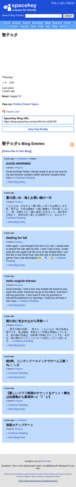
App (48, 26)
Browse (16, 22)
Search (68, 15)
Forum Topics (31, 104)
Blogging (18, 167)
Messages (37, 22)
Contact (19, 476)
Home (7, 22)
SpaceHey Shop (53, 476)
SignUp (70, 3)
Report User (10, 111)
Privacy (60, 474)
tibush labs (46, 461)
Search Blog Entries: (13, 15)
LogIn (61, 3)
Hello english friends (21, 281)
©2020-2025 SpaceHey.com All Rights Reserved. (38, 481)
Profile (17, 104)
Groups (14, 26)
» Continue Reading (24, 177)
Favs (33, 26)
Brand (31, 474)
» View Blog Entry (15, 182)
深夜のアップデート (19, 425)
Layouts (24, 26)
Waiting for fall (16, 237)
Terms (52, 474)
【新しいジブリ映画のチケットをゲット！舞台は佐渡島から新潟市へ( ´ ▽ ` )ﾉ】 (38, 394)
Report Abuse (30, 476)
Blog (48, 22)
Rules (19, 474)
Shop (55, 26)
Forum (67, 22)
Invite (41, 26)
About (63, 26)
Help (53, 3)
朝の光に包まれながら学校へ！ (27, 321)
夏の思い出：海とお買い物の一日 (29, 197)
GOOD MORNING (18, 163)
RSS (46, 474)
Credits (39, 474)
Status (41, 476)
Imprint (68, 474)
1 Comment (22, 159)
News (13, 474)
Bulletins (57, 22)
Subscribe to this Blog (16, 151)
